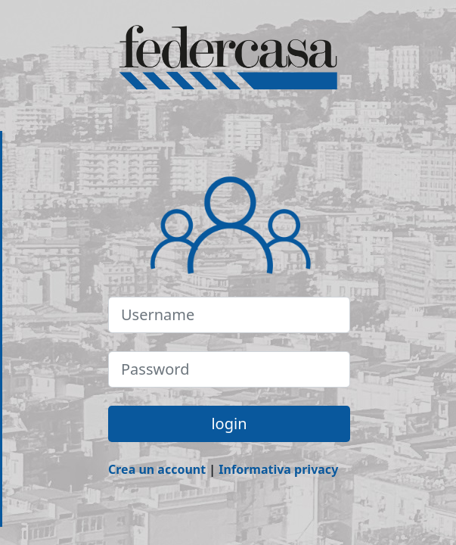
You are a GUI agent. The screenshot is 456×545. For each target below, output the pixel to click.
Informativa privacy (278, 469)
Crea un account (157, 469)
